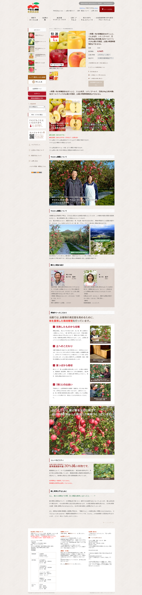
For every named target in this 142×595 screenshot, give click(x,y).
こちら (96, 8)
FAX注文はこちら (58, 10)
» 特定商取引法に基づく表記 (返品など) (98, 63)
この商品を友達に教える (96, 78)
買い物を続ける (94, 71)
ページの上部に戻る (108, 522)
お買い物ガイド (70, 10)
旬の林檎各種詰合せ (68, 28)
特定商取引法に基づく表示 (96, 592)
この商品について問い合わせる (98, 75)
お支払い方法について (37, 150)
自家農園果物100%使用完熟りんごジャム (40, 56)
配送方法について (36, 155)
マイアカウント (35, 144)
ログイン (82, 8)
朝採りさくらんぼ (40, 62)
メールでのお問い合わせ (95, 537)
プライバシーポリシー (109, 592)
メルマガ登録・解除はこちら (37, 166)
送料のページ (72, 533)
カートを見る (108, 9)
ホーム (51, 28)
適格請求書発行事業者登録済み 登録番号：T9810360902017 (97, 3)
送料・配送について (83, 10)
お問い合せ (94, 10)
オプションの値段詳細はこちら (97, 67)
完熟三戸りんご (39, 35)
